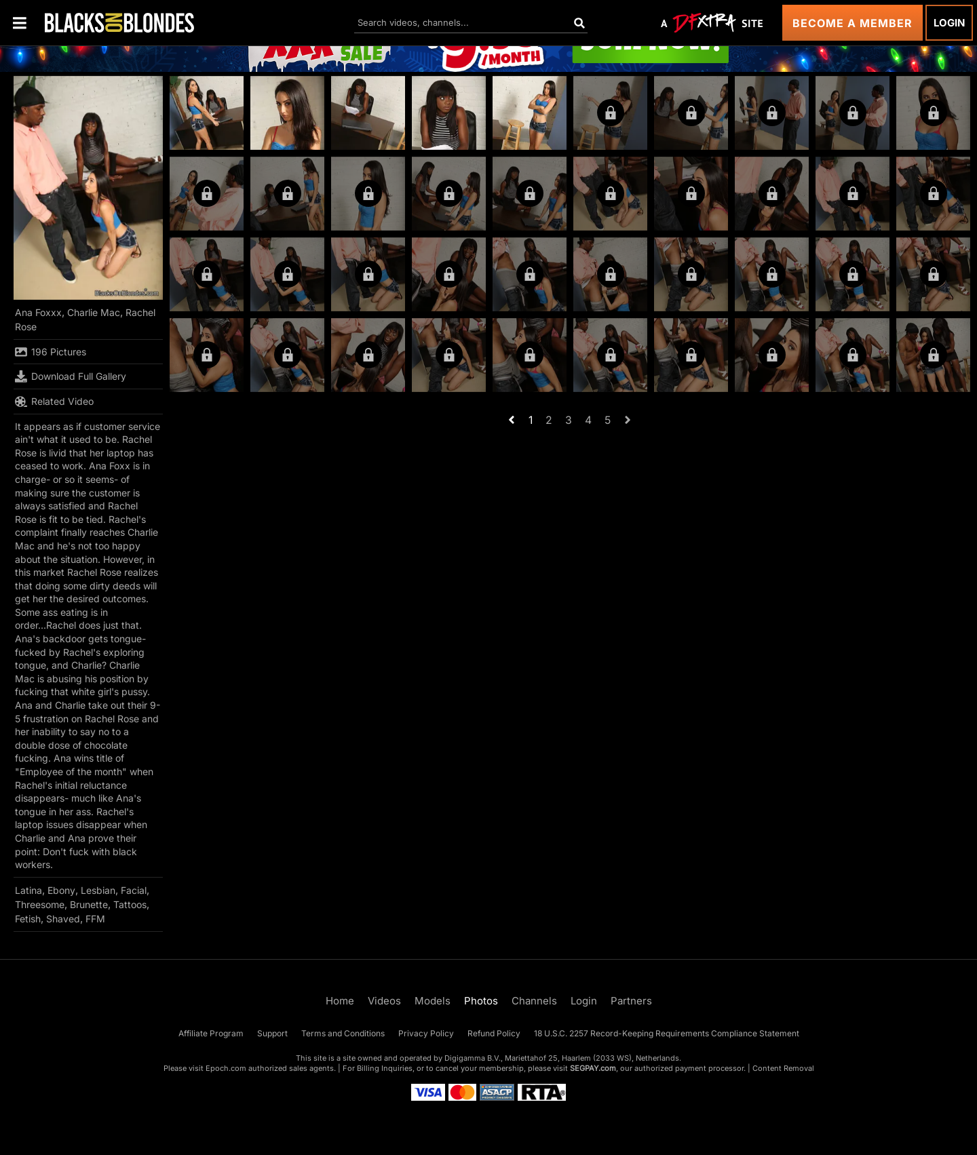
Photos (481, 1000)
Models (433, 1000)
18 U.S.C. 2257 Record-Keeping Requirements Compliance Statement (666, 1033)
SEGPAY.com (593, 1068)
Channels (534, 1000)
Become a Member (852, 23)
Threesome (39, 904)
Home (340, 1000)
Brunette (89, 904)
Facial (134, 890)
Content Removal (783, 1068)
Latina (28, 890)
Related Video (54, 401)
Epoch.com (226, 1068)
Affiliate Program (211, 1033)
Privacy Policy (426, 1033)
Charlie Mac (93, 312)
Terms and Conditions (343, 1033)
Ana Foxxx (38, 312)
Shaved (63, 918)
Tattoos (130, 904)
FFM (95, 918)
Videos (384, 1000)
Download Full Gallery (70, 376)
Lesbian (98, 890)
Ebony (61, 890)
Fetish (28, 918)
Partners (631, 1000)
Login (949, 22)
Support (272, 1033)
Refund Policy (493, 1033)
